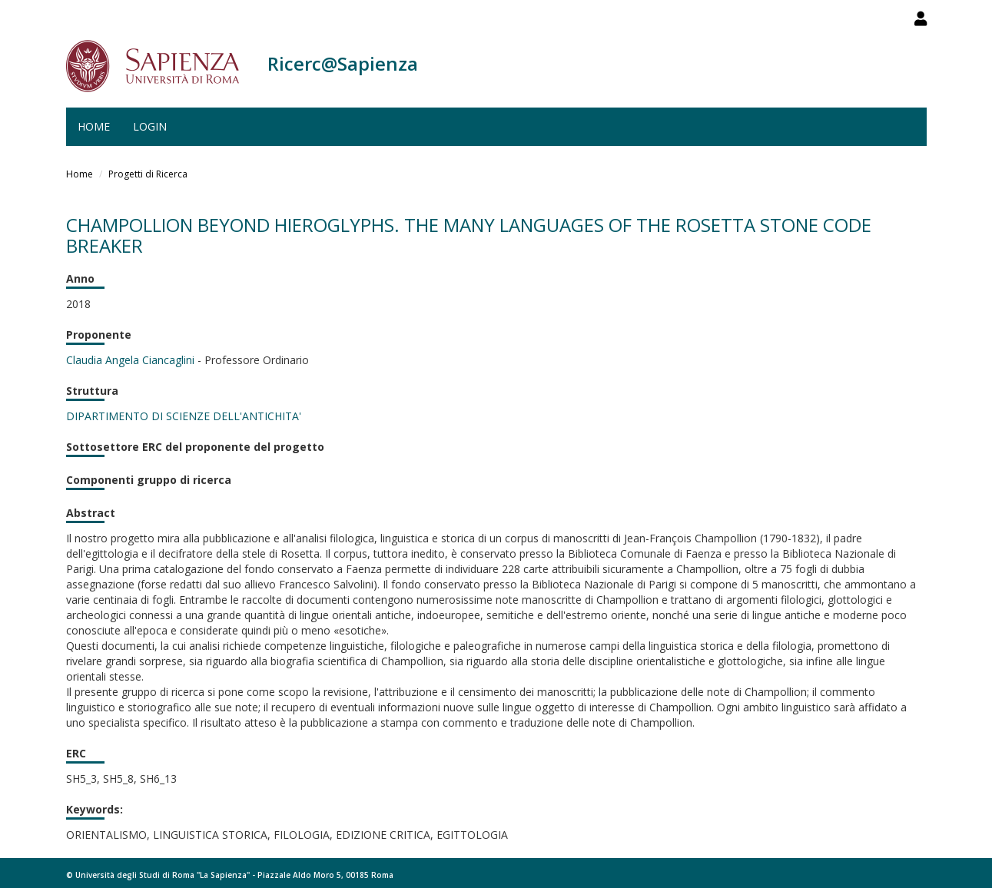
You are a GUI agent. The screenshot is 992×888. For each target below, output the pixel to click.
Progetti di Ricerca (147, 174)
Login (150, 126)
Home (94, 126)
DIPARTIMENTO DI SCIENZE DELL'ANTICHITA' (183, 416)
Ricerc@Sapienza (342, 63)
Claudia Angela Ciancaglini (130, 360)
